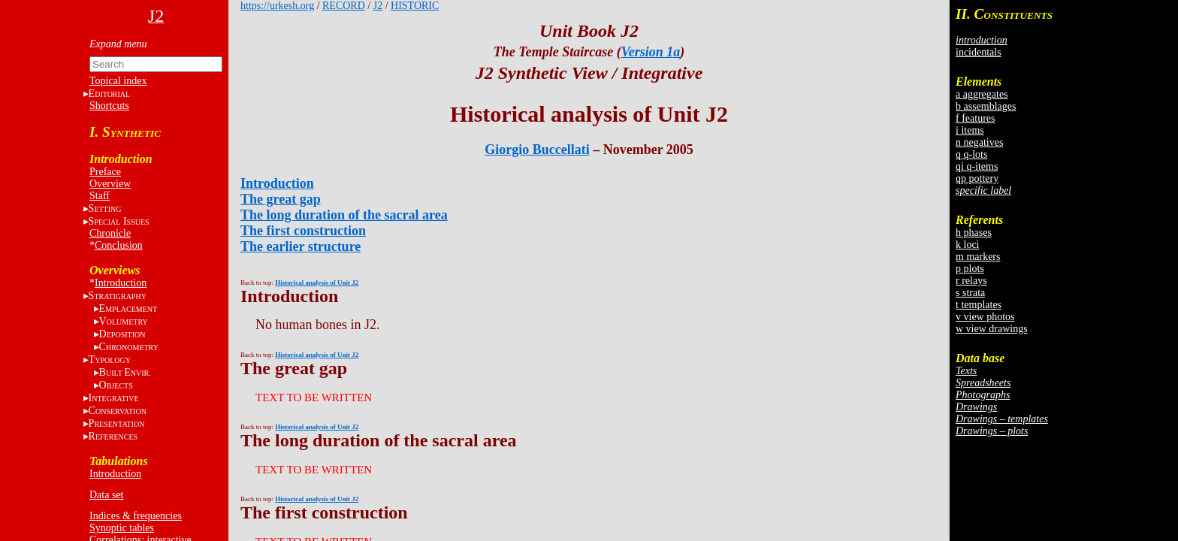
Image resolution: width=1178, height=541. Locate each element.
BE (125, 372)
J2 (377, 5)
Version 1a (651, 51)
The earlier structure (300, 246)
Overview (110, 183)
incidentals (978, 52)
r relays (971, 280)
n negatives (979, 142)
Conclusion (119, 245)
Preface (105, 171)
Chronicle (110, 233)
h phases (974, 232)
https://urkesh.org (277, 5)
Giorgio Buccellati (537, 149)
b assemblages (986, 106)
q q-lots (971, 154)
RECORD (343, 5)
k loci (968, 244)
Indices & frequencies (135, 515)
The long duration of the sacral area (344, 214)
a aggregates (982, 94)
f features (975, 118)
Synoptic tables (121, 527)
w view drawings (992, 328)
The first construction (303, 230)
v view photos (985, 316)
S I (119, 221)
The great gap (280, 199)
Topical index (117, 80)
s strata (970, 292)
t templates (978, 304)
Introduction (120, 283)
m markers (978, 256)
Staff (99, 195)
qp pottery (977, 178)
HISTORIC (415, 5)
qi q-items (977, 166)
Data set (106, 494)
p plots (970, 268)
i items (970, 130)
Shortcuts (109, 105)
